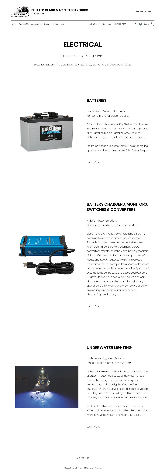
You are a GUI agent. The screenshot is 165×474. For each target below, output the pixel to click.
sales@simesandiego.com (100, 24)
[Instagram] (135, 24)
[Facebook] (130, 24)
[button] (152, 24)
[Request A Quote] (143, 12)
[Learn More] (93, 162)
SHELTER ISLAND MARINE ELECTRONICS (59, 10)
